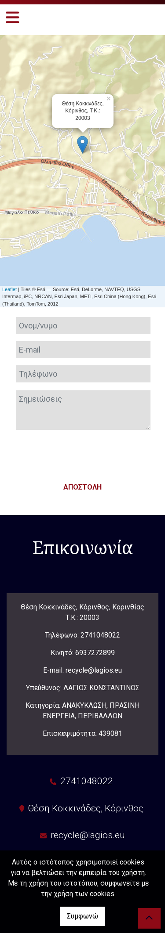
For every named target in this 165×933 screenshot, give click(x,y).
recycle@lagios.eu (88, 835)
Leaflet (9, 289)
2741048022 (100, 635)
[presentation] (83, 454)
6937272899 (95, 652)
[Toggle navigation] (12, 17)
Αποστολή (82, 487)
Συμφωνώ (82, 916)
